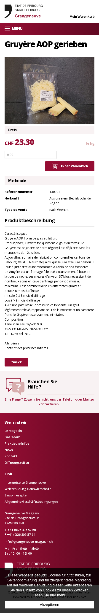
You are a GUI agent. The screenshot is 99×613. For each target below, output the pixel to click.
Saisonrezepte (15, 495)
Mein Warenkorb (82, 16)
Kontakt (11, 456)
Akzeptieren (49, 605)
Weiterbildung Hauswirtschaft (28, 489)
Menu (13, 28)
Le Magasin (13, 431)
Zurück (16, 362)
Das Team (12, 437)
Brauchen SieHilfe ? (42, 384)
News (9, 450)
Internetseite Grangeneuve (25, 482)
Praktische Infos (17, 443)
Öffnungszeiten (17, 462)
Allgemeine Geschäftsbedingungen (31, 501)
